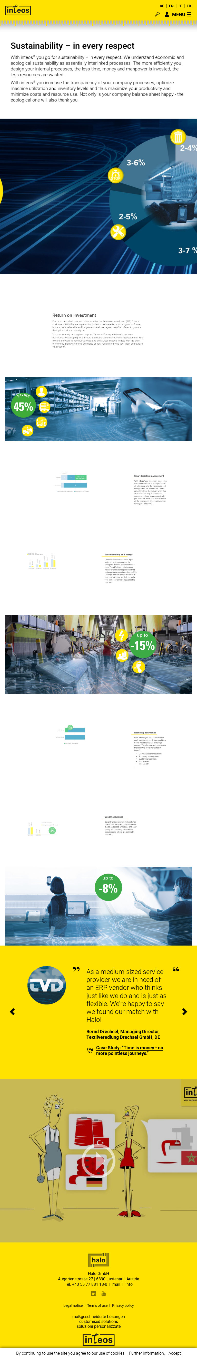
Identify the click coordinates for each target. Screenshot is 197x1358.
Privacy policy (123, 1305)
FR (189, 6)
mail (116, 1284)
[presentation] (12, 1012)
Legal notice (73, 1305)
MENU (178, 14)
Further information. (147, 1353)
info (129, 1284)
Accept (175, 1353)
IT (180, 6)
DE (162, 6)
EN (171, 6)
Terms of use (97, 1305)
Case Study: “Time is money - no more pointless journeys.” (129, 1050)
